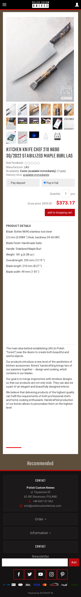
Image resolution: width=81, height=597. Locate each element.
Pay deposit (16, 182)
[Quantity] (66, 194)
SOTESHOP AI (46, 593)
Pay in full (50, 182)
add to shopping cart (59, 212)
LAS (26, 167)
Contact (40, 546)
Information (40, 533)
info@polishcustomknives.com (40, 505)
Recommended (40, 464)
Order (40, 519)
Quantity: (55, 193)
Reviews (13, 443)
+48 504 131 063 (40, 501)
